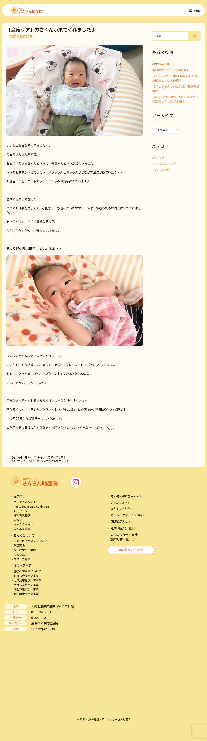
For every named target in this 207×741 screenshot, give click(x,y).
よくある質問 (22, 532)
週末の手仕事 (161, 67)
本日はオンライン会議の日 (170, 73)
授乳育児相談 (22, 518)
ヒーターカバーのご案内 (127, 517)
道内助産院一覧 (123, 531)
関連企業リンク (121, 524)
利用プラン (21, 514)
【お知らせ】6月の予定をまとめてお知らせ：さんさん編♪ (175, 101)
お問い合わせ (131, 552)
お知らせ (158, 160)
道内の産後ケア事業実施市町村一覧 (123, 539)
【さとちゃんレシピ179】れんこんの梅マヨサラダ (39, 464)
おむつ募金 (21, 557)
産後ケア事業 (23, 568)
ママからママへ (23, 527)
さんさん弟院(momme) (127, 499)
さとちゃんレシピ (164, 166)
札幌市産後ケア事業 (26, 579)
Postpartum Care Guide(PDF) (32, 509)
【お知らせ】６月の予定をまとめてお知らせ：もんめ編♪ (176, 81)
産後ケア (20, 499)
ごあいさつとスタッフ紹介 (30, 544)
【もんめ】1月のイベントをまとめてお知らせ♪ (38, 460)
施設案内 (19, 548)
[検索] (195, 38)
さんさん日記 (161, 172)
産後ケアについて (25, 505)
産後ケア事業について (27, 574)
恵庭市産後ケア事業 (26, 588)
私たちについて (24, 538)
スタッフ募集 (22, 562)
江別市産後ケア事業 (26, 592)
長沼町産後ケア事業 (26, 597)
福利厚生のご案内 (25, 553)
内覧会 (18, 523)
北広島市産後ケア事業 (27, 583)
